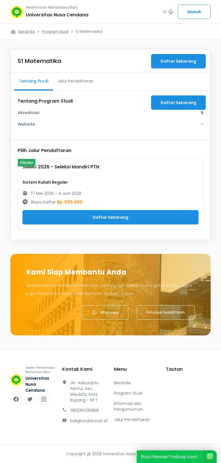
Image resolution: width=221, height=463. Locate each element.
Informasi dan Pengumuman (128, 406)
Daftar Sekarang (178, 61)
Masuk (194, 12)
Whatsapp (105, 312)
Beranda (26, 31)
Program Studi (55, 31)
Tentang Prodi (33, 81)
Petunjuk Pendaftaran (165, 312)
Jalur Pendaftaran (76, 81)
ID (168, 12)
